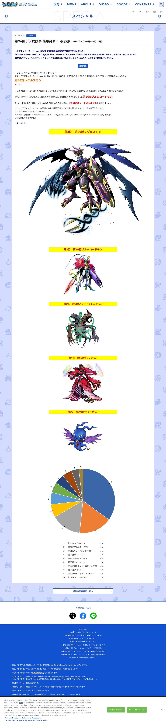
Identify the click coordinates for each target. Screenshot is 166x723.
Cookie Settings (116, 710)
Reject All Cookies (137, 710)
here (21, 703)
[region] (83, 709)
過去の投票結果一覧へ (83, 592)
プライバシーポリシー (76, 680)
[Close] (162, 709)
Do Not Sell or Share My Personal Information (26, 720)
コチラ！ (23, 123)
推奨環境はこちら (38, 674)
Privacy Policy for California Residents (23, 718)
